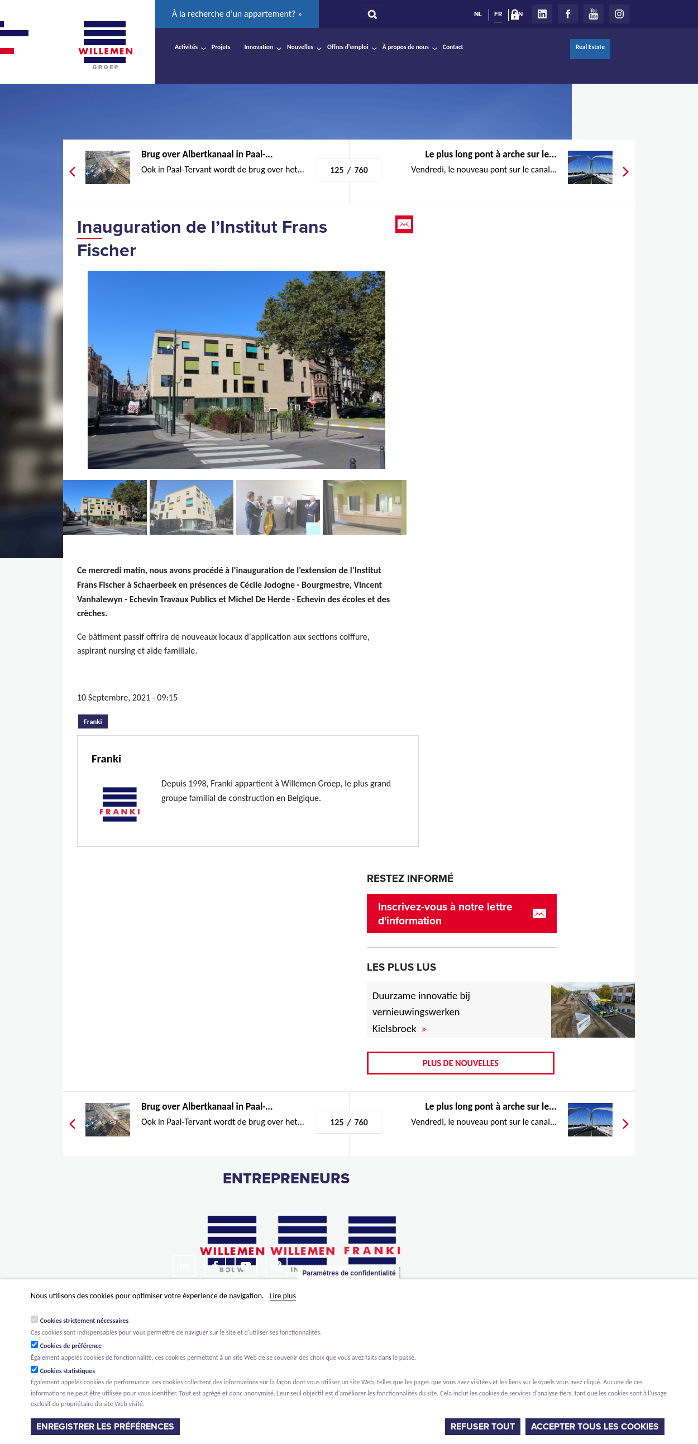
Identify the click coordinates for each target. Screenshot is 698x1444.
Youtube (594, 13)
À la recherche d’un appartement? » (237, 13)
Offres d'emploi (348, 47)
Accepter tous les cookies (595, 1426)
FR (498, 14)
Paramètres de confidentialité (348, 1273)
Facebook (568, 13)
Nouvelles (300, 47)
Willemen (105, 45)
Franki (96, 720)
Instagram (619, 13)
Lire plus (283, 1296)
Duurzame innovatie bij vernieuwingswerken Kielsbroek (421, 1012)
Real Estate (590, 47)
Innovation (259, 47)
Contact (453, 47)
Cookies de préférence (71, 1346)
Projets (221, 47)
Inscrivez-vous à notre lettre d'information (445, 913)
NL (478, 14)
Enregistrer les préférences (105, 1426)
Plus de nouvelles (461, 1063)
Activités (186, 47)
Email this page (405, 224)
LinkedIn (542, 13)
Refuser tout (483, 1426)
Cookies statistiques (67, 1371)
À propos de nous (406, 47)
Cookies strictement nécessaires (84, 1321)
